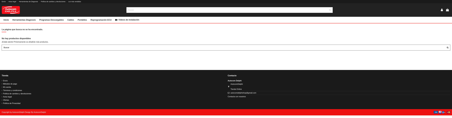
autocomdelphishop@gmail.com (243, 93)
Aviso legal (13, 1)
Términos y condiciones (12, 90)
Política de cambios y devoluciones (53, 1)
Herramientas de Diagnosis (29, 1)
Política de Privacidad (11, 103)
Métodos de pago (10, 84)
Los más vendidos (74, 1)
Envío (4, 1)
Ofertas (6, 100)
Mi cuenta (7, 87)
